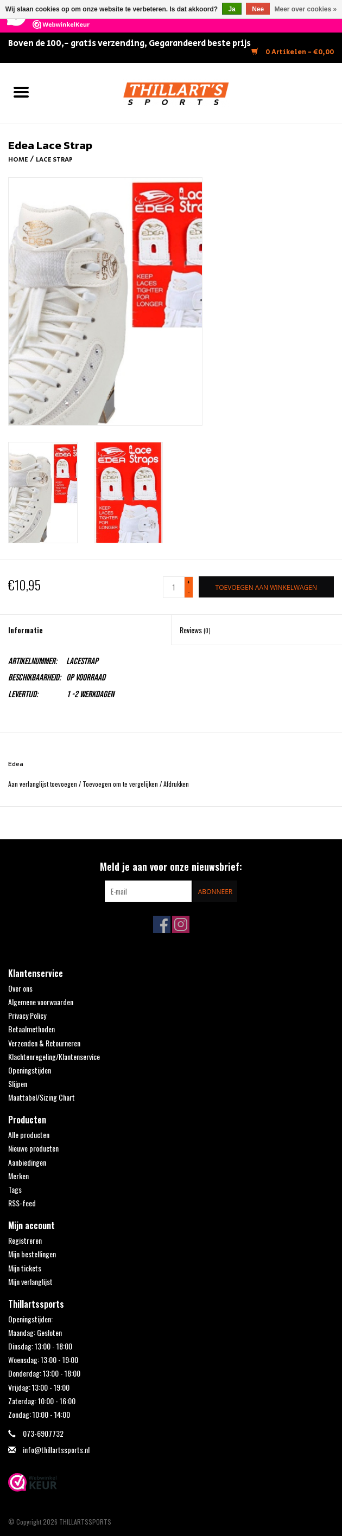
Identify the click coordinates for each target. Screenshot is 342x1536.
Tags (15, 1189)
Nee (258, 9)
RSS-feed (22, 1203)
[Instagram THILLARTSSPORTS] (180, 924)
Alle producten (28, 1134)
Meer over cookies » (306, 9)
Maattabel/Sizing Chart (41, 1097)
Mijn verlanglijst (30, 1281)
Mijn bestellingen (32, 1253)
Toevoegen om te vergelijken (121, 783)
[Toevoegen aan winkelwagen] (266, 586)
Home (18, 159)
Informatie (25, 629)
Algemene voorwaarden (40, 1001)
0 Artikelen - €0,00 (292, 52)
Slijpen (17, 1083)
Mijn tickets (24, 1268)
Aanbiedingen (27, 1162)
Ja (231, 9)
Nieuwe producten (33, 1148)
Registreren (25, 1240)
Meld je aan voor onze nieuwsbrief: (171, 866)
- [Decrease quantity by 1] (189, 591)
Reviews (195, 629)
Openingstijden (29, 1070)
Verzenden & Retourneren (44, 1043)
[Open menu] (21, 91)
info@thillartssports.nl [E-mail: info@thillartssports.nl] (56, 1449)
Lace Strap (54, 159)
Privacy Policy (27, 1015)
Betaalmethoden (31, 1028)
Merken (18, 1175)
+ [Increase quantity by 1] (188, 582)
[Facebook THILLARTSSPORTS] (161, 924)
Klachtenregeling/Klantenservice (54, 1056)
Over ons (20, 988)
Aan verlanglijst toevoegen (43, 783)
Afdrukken (176, 783)
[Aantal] (174, 587)
